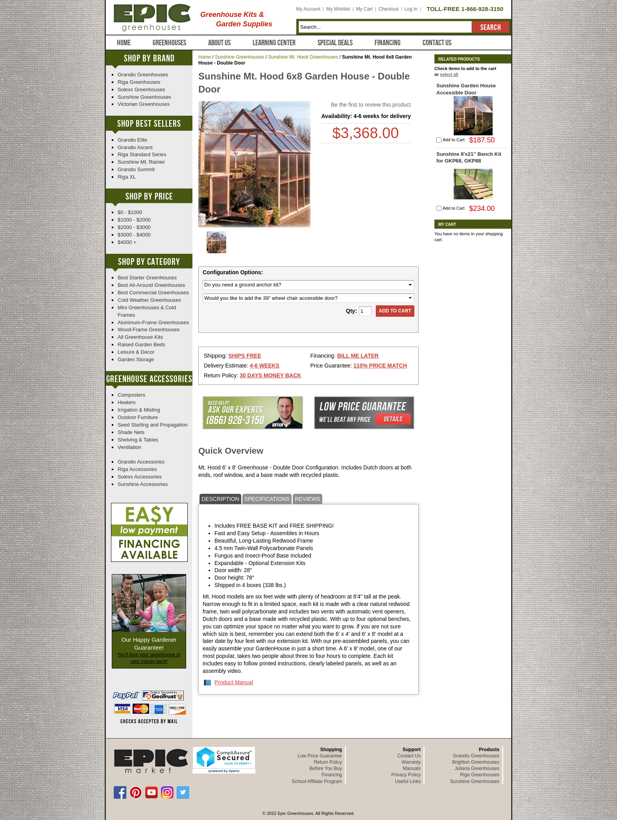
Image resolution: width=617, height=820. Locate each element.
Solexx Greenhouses (141, 89)
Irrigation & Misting (139, 410)
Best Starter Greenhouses (147, 278)
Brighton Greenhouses (475, 762)
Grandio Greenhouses (143, 75)
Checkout (389, 9)
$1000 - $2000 (134, 220)
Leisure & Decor (136, 352)
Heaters (127, 402)
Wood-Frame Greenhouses (148, 329)
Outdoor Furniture (138, 417)
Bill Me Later (358, 356)
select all (449, 74)
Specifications (267, 499)
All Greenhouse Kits (140, 337)
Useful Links (408, 781)
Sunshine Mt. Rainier (141, 162)
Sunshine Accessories (143, 484)
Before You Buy (325, 768)
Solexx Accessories (140, 477)
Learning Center (274, 43)
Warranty (411, 762)
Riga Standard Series (142, 154)
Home (124, 43)
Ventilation (129, 447)
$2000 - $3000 (134, 227)
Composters (131, 395)
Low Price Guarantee (319, 756)
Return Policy (328, 762)
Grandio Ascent (135, 147)
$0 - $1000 (130, 212)
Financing (388, 43)
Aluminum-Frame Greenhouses (153, 322)
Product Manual (233, 682)
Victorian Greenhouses (144, 104)
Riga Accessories (137, 469)
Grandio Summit (136, 169)
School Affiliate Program (317, 781)
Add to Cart (454, 139)
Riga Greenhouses (139, 82)
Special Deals (335, 43)
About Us (219, 43)
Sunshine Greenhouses (239, 57)
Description (220, 499)
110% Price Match (380, 365)
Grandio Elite (132, 140)
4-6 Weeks (264, 365)
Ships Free (244, 356)
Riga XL (127, 177)
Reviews (307, 499)
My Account (308, 9)
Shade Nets (131, 432)
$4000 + (127, 242)
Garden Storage (136, 359)
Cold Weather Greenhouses (149, 300)
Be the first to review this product (371, 105)
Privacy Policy (406, 775)
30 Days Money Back (270, 375)
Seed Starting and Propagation (153, 425)
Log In (411, 9)
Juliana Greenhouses (477, 768)
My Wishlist (338, 9)
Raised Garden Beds (141, 344)
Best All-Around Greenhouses (151, 285)
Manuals (412, 768)
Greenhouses (169, 43)
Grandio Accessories (141, 462)
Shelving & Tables (138, 440)
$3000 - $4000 (134, 235)
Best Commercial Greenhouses (153, 292)
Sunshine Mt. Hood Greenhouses (303, 57)
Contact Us (437, 43)
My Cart (364, 9)
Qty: (351, 311)
